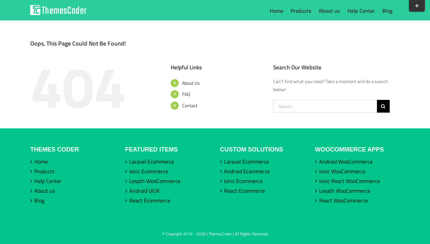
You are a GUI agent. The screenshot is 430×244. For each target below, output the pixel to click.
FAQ (186, 94)
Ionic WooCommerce (342, 171)
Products (44, 171)
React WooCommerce (343, 200)
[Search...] (325, 106)
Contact (190, 105)
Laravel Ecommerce (151, 162)
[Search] (383, 106)
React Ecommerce (149, 200)
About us (44, 191)
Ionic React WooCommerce (349, 181)
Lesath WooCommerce (154, 181)
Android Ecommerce (247, 171)
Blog (39, 200)
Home (41, 162)
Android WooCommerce (346, 162)
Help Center (47, 181)
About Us (191, 82)
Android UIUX (144, 191)
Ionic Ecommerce (148, 171)
